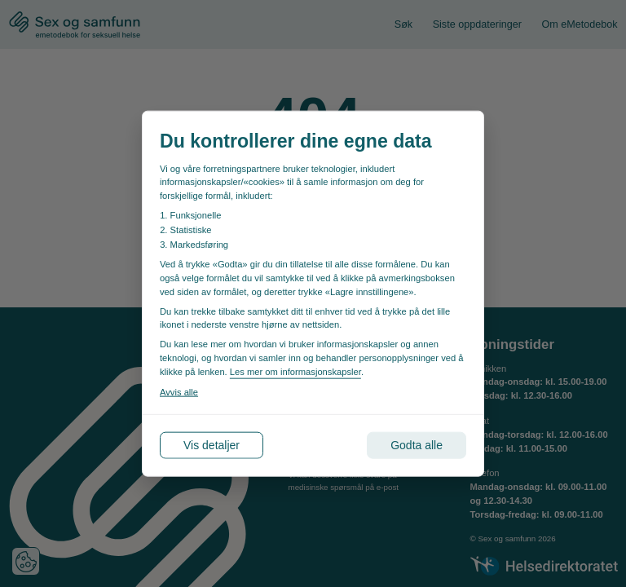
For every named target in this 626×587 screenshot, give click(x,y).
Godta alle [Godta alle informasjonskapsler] (416, 444)
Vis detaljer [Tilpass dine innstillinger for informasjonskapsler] (211, 444)
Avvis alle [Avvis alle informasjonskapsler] (179, 391)
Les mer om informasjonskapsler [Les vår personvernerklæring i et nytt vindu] (295, 371)
